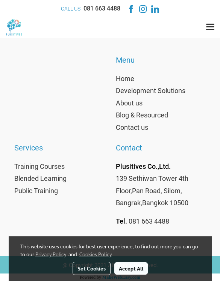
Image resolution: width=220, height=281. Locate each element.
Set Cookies (91, 268)
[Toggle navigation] (210, 27)
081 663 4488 (101, 8)
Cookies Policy (95, 254)
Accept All (131, 268)
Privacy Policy (50, 254)
